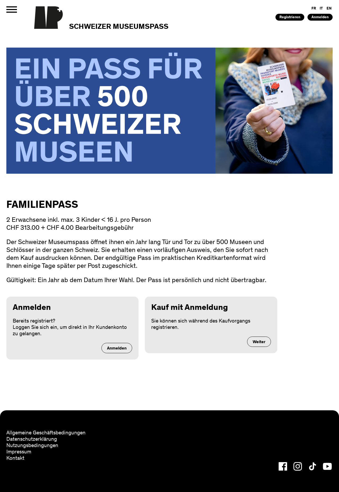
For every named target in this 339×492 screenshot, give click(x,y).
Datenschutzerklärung (31, 439)
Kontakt (15, 458)
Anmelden (320, 17)
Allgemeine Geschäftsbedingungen (46, 432)
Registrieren (289, 17)
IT (321, 8)
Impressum (18, 451)
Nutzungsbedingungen (32, 445)
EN (329, 8)
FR (313, 8)
